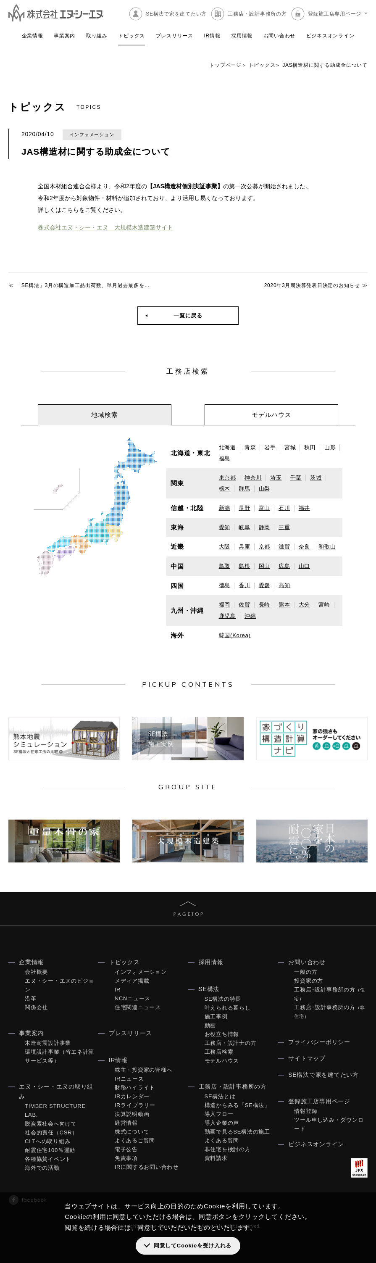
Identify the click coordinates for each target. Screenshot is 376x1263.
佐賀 (244, 604)
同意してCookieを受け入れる (192, 1245)
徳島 (225, 585)
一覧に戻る (188, 315)
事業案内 (64, 36)
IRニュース (129, 1078)
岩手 (270, 447)
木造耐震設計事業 (48, 1042)
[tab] (104, 414)
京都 (265, 546)
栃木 (225, 488)
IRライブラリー (135, 1105)
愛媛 (265, 585)
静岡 (265, 527)
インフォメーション (141, 971)
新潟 (225, 507)
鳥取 (225, 565)
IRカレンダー (132, 1096)
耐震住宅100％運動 (50, 1150)
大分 (304, 604)
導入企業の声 (222, 1122)
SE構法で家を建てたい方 (176, 14)
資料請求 (216, 1158)
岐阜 (244, 527)
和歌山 (327, 546)
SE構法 (209, 988)
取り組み (97, 36)
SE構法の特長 (223, 998)
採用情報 (241, 36)
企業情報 (32, 36)
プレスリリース (174, 36)
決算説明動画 (132, 1113)
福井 (304, 507)
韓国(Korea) (235, 635)
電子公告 (126, 1149)
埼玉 (276, 477)
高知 (284, 585)
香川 (244, 585)
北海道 (227, 447)
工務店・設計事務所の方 (257, 14)
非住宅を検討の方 (228, 1149)
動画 (210, 1025)
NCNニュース (132, 998)
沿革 (31, 998)
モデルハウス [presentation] (272, 414)
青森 (250, 447)
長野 (244, 507)
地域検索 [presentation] (104, 414)
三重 (284, 527)
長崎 (265, 604)
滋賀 (284, 546)
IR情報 (212, 36)
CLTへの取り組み (47, 1141)
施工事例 (216, 1016)
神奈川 (253, 477)
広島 (284, 565)
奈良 (304, 546)
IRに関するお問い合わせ (147, 1166)
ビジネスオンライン (330, 36)
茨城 (316, 477)
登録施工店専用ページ (335, 14)
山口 (304, 565)
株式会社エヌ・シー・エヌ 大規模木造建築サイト (105, 227)
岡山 (265, 565)
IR (118, 989)
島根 (244, 565)
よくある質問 (222, 1140)
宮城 (290, 447)
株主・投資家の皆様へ (144, 1069)
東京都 (227, 477)
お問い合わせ (279, 36)
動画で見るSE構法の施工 (237, 1131)
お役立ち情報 (222, 1034)
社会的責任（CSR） (51, 1132)
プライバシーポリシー (319, 1041)
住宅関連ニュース (138, 1007)
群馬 (244, 488)
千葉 (296, 477)
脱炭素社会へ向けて (51, 1124)
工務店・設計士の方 (231, 1042)
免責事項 (126, 1158)
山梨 (265, 488)
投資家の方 (308, 980)
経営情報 (126, 1122)
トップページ (225, 65)
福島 (225, 458)
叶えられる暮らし (228, 1007)
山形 (330, 447)
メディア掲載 (132, 980)
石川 (284, 507)
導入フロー (219, 1113)
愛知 (225, 527)
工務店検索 (219, 1051)
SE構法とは (220, 1096)
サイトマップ (307, 1058)
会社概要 (36, 971)
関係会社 (36, 1007)
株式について (132, 1131)
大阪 (225, 546)
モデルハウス (222, 1060)
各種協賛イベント (48, 1159)
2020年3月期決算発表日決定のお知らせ (312, 285)
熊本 (284, 604)
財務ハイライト (135, 1087)
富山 (265, 507)
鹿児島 (227, 615)
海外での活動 (42, 1168)
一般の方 (305, 971)
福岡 (225, 604)
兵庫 (244, 546)
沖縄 (250, 615)
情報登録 (305, 1110)
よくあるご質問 (135, 1140)
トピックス (131, 36)
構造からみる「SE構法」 (237, 1105)
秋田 (310, 447)
